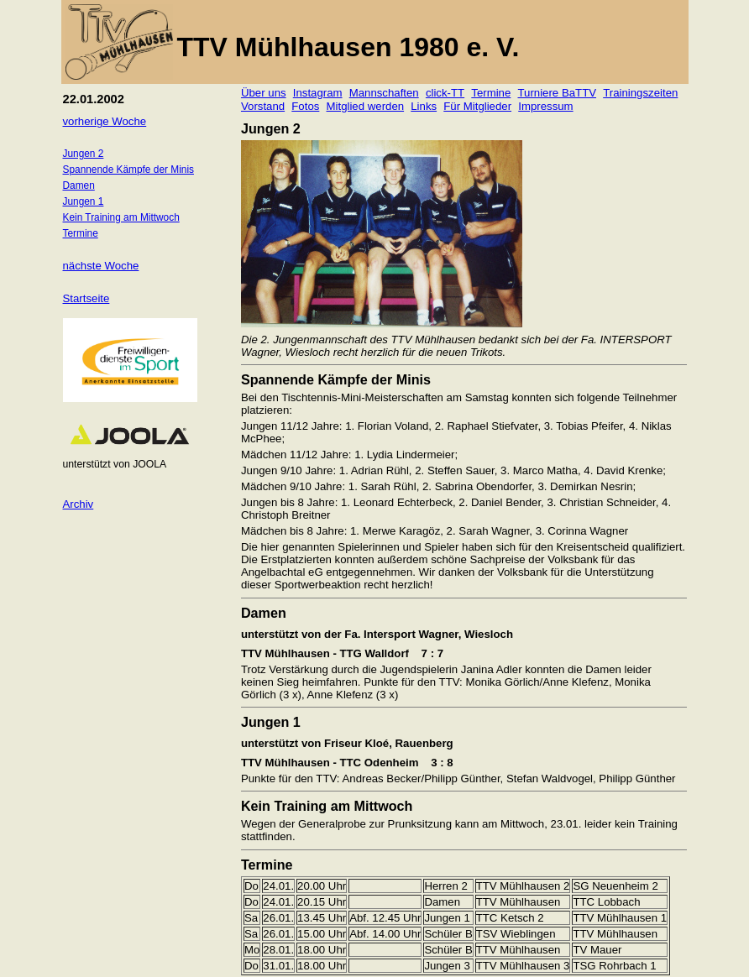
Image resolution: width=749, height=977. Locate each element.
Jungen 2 (83, 153)
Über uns (263, 92)
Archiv (78, 504)
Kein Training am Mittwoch (121, 217)
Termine (491, 92)
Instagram (318, 92)
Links (424, 106)
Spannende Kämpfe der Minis (128, 169)
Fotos (305, 106)
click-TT (445, 92)
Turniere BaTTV (556, 92)
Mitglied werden (366, 106)
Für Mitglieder (477, 106)
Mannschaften (384, 92)
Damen (79, 185)
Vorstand (263, 106)
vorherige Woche (105, 121)
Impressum (545, 106)
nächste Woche (101, 265)
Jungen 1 (83, 201)
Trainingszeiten (640, 92)
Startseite (86, 298)
